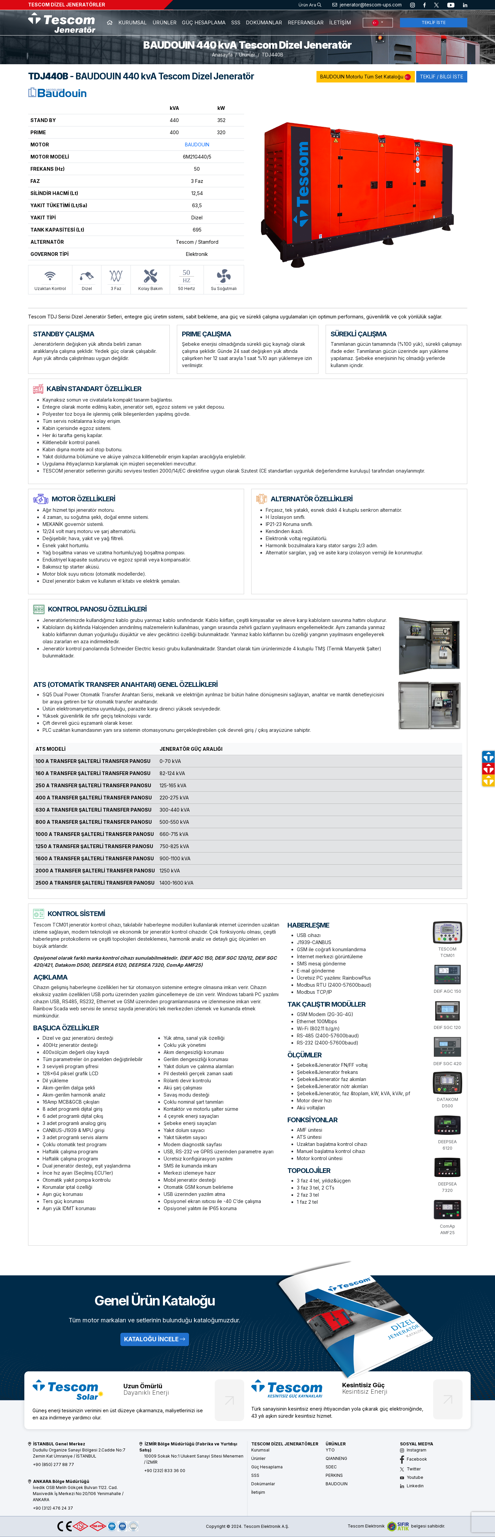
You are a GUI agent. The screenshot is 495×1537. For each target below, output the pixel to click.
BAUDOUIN (197, 144)
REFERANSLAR (306, 22)
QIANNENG (336, 1458)
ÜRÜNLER (164, 22)
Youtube (411, 1477)
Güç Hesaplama (267, 1466)
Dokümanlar (263, 1483)
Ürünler (247, 54)
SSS (235, 22)
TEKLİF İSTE (434, 22)
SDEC (331, 1466)
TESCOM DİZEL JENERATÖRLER (66, 4)
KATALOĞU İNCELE (154, 1339)
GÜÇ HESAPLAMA (204, 22)
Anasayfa (222, 54)
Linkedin (412, 1485)
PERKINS (334, 1475)
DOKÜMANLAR (264, 22)
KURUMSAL (132, 22)
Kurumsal (260, 1449)
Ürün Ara (310, 4)
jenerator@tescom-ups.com (367, 4)
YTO (330, 1449)
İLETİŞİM (340, 22)
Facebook (413, 1459)
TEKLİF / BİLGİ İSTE (441, 76)
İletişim (258, 1492)
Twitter (410, 1468)
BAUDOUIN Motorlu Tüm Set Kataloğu (365, 77)
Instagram (413, 1449)
